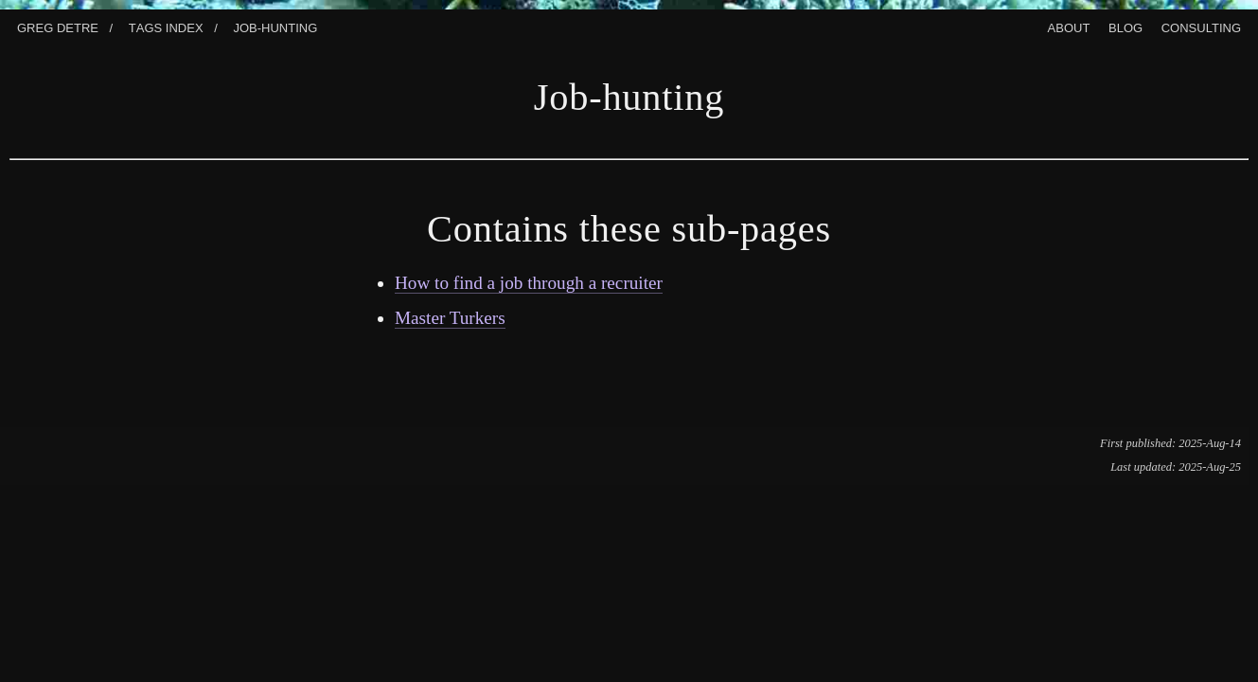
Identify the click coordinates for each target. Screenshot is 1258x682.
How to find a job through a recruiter (529, 283)
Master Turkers (450, 318)
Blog (1125, 26)
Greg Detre (57, 26)
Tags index (166, 26)
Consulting (1201, 26)
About (1069, 26)
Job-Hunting (275, 26)
